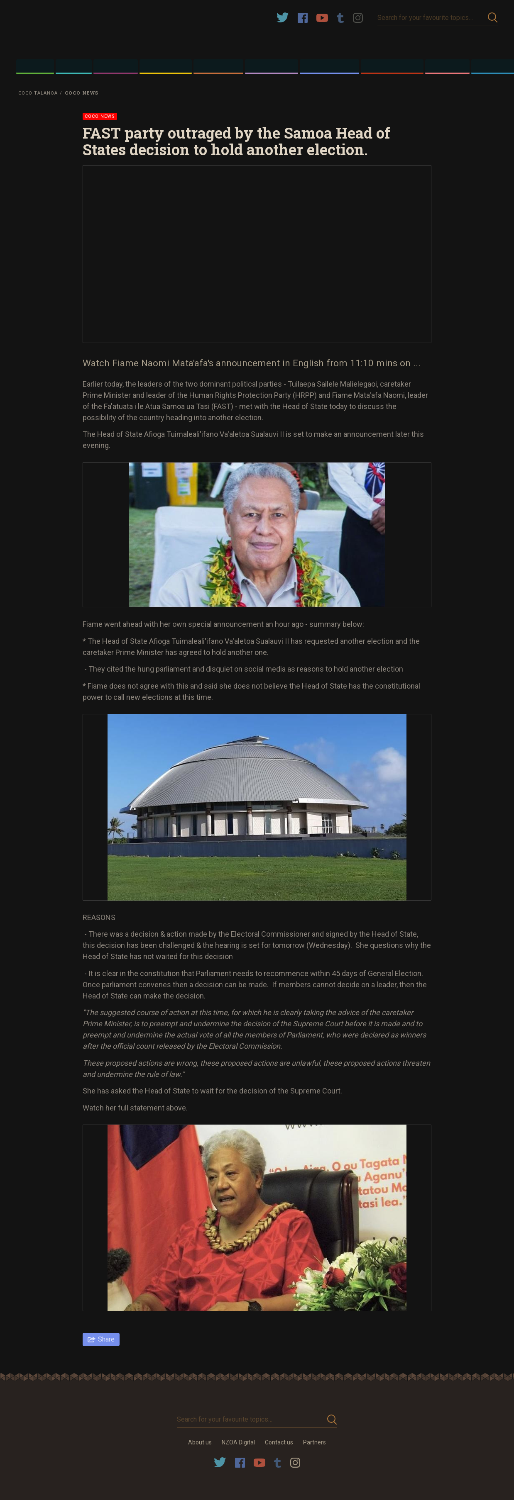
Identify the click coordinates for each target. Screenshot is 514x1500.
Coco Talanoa (38, 93)
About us (200, 1442)
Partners (314, 1442)
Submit (493, 17)
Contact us (279, 1442)
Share (106, 1339)
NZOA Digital (238, 1442)
